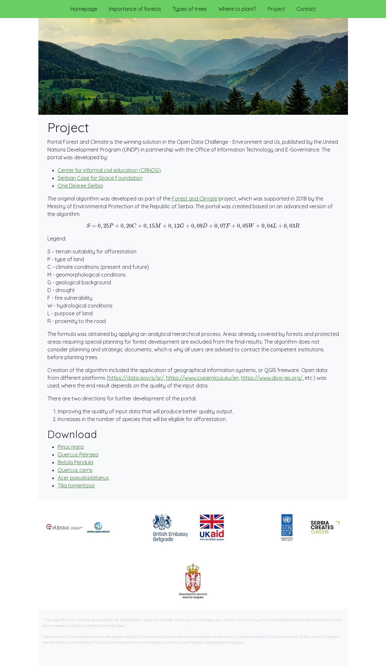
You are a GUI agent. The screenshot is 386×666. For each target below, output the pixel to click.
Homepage (83, 9)
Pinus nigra (71, 447)
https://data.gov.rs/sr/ (136, 378)
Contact (306, 9)
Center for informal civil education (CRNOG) (109, 170)
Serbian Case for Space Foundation (100, 178)
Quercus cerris (75, 470)
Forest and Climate (194, 198)
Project (277, 8)
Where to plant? (237, 9)
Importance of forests (135, 9)
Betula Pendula (75, 462)
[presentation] (193, 226)
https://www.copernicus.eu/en (202, 378)
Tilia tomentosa (76, 485)
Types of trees (190, 9)
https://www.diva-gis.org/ (271, 378)
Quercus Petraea (78, 454)
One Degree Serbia (80, 185)
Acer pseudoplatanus (83, 478)
